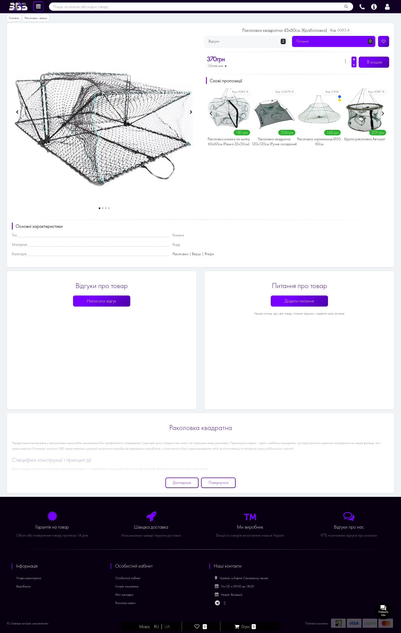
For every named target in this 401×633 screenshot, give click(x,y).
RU (156, 626)
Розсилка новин (125, 603)
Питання (334, 41)
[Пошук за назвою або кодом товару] (346, 6)
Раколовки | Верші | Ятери (193, 254)
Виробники (23, 586)
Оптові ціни (218, 66)
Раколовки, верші (36, 18)
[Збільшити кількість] (353, 59)
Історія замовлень (127, 586)
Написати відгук (101, 301)
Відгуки (247, 41)
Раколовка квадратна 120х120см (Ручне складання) (274, 141)
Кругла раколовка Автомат (364, 139)
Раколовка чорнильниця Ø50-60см (319, 141)
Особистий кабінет (127, 578)
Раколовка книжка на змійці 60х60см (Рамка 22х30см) (229, 141)
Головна (14, 18)
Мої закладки (124, 595)
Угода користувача (28, 578)
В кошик (374, 62)
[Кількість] (345, 62)
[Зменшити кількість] (353, 65)
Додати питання (299, 301)
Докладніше (182, 482)
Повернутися (218, 482)
